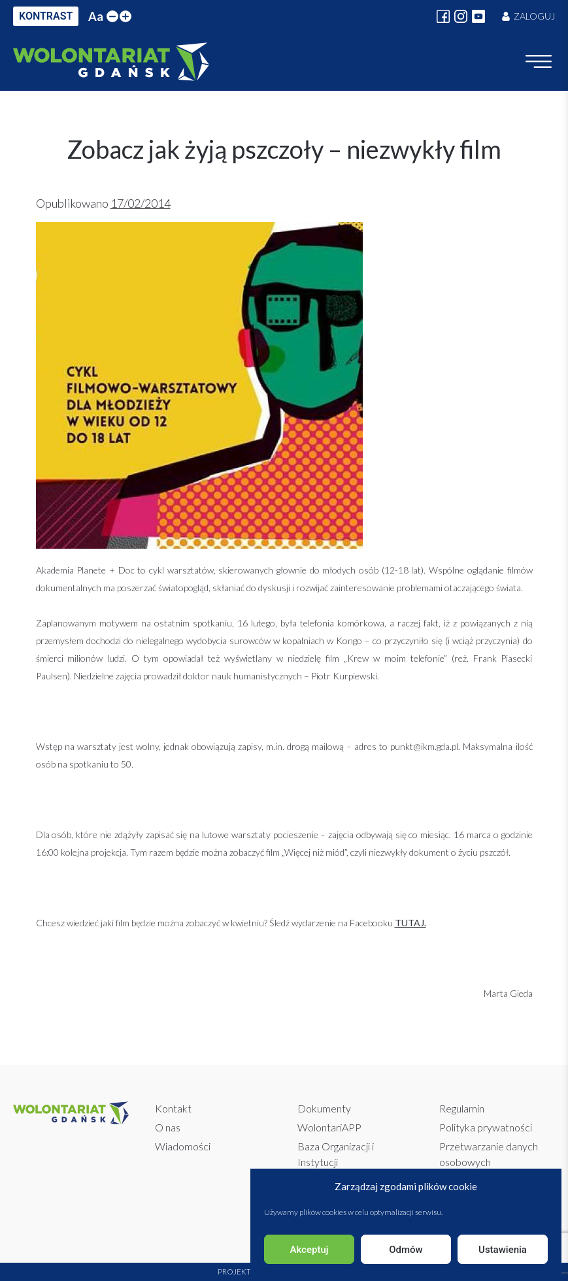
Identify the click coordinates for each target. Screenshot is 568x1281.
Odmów (406, 1250)
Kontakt (173, 1108)
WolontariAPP (329, 1127)
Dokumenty (324, 1108)
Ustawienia (502, 1250)
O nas (167, 1127)
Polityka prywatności (485, 1127)
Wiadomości (182, 1146)
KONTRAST (46, 16)
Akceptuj (309, 1250)
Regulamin (461, 1108)
